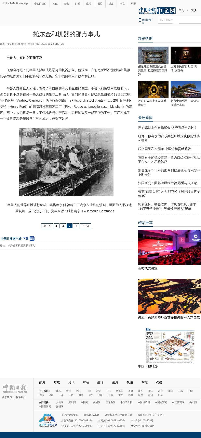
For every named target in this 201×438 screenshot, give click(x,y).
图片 (99, 3)
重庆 (91, 394)
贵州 (120, 394)
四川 (100, 394)
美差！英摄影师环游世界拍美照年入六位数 (169, 317)
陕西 (140, 394)
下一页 (85, 225)
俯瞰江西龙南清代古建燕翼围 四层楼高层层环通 (152, 70)
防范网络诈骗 (91, 415)
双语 (133, 3)
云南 (110, 394)
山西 (88, 390)
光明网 (59, 406)
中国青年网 (126, 402)
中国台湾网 (161, 402)
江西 (170, 390)
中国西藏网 (178, 402)
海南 (81, 394)
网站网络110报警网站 (142, 426)
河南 (190, 390)
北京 (58, 390)
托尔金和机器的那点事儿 (21, 245)
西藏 (130, 394)
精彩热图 (145, 39)
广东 (61, 394)
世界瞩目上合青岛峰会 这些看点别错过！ (167, 127)
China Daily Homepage (15, 3)
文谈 (194, 10)
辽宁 (98, 390)
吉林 (108, 390)
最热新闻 (145, 118)
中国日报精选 (148, 366)
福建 (160, 390)
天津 (68, 390)
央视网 (96, 402)
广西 (71, 394)
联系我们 (21, 397)
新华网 (72, 402)
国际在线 (110, 402)
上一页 (47, 225)
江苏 (140, 390)
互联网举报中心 (69, 415)
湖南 (51, 394)
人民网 (59, 402)
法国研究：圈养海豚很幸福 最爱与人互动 (167, 183)
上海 (130, 390)
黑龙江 (119, 390)
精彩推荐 (145, 223)
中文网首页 (40, 3)
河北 (78, 390)
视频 (111, 3)
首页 (42, 382)
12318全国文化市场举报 (111, 426)
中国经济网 (144, 402)
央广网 (193, 402)
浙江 (150, 390)
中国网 (84, 402)
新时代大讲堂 (148, 268)
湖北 (41, 394)
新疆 (150, 394)
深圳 (160, 394)
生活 (88, 3)
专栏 (122, 3)
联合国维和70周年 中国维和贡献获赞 (164, 149)
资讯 (66, 3)
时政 (55, 3)
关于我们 (7, 397)
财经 (77, 3)
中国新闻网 (45, 406)
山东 (180, 390)
